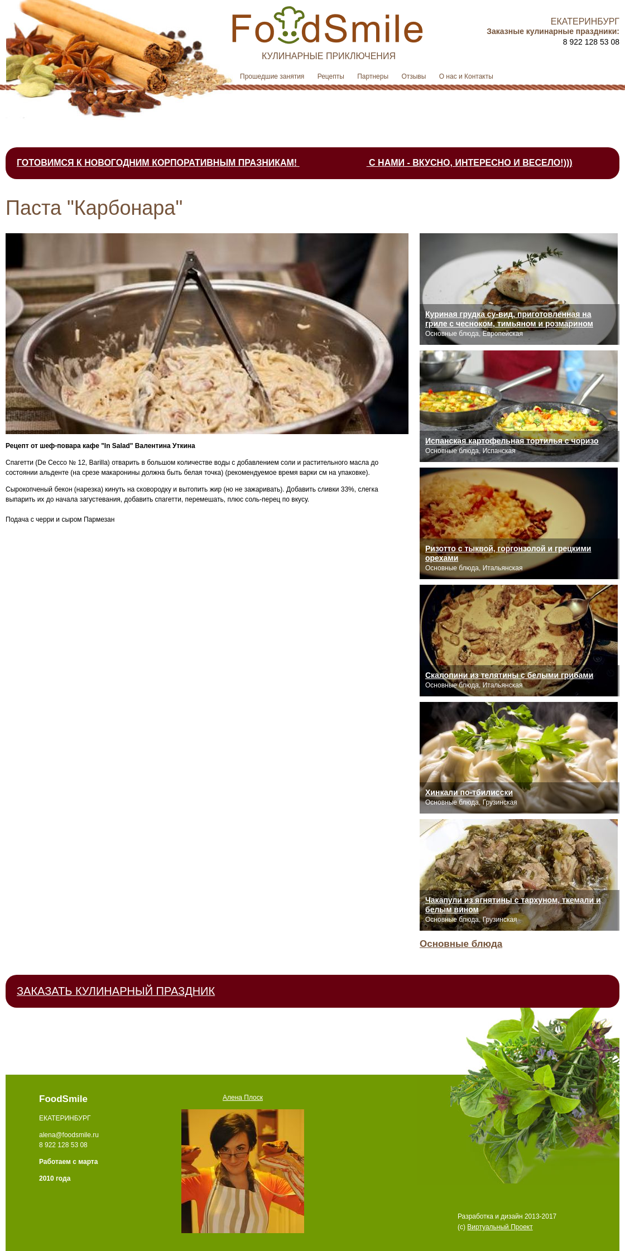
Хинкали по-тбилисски (469, 792)
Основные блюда (461, 944)
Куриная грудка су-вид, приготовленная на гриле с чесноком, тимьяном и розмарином (509, 319)
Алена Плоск (243, 1097)
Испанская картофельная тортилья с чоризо (512, 440)
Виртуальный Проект (499, 1227)
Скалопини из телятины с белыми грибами (509, 675)
